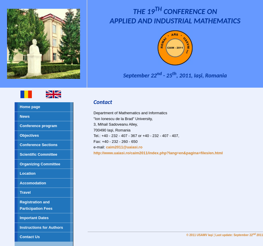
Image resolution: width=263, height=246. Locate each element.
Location (28, 173)
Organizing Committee (40, 164)
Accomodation (33, 183)
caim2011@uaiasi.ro (124, 147)
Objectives (29, 135)
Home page (30, 107)
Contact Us (30, 237)
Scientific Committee (39, 154)
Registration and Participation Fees (36, 205)
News (25, 116)
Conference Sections (39, 145)
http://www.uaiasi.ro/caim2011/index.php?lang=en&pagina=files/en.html (158, 153)
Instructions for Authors (41, 227)
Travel (25, 192)
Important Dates (34, 218)
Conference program (38, 126)
